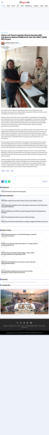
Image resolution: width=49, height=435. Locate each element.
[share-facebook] (2, 181)
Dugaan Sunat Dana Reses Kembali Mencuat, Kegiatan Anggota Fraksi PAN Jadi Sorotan (24, 221)
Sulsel (22, 5)
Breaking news (28, 5)
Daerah (13, 5)
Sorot (12, 170)
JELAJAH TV (24, 327)
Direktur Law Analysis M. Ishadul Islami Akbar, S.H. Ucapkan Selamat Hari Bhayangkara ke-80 (19, 244)
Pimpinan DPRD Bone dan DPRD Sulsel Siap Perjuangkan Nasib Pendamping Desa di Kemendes (23, 211)
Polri (18, 5)
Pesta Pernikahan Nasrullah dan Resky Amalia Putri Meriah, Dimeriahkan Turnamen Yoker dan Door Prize (17, 271)
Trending (3, 5)
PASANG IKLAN (12, 326)
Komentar (44, 181)
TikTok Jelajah (41, 326)
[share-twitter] (6, 181)
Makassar (36, 5)
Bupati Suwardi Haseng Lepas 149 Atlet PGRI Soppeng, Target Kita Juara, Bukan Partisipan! (18, 235)
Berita (8, 5)
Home (2, 32)
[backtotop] (24, 331)
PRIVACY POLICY (21, 326)
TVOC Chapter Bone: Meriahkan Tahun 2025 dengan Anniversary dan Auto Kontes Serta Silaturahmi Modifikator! (24, 206)
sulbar (41, 5)
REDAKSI (5, 326)
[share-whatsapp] (9, 181)
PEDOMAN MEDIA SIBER (31, 326)
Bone (8, 170)
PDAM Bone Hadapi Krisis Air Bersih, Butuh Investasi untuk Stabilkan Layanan (21, 200)
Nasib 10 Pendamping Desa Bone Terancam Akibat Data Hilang (17, 217)
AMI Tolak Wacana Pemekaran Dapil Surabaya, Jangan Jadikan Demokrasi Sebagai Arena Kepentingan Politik (17, 253)
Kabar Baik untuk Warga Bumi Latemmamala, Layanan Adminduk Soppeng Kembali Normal (18, 262)
